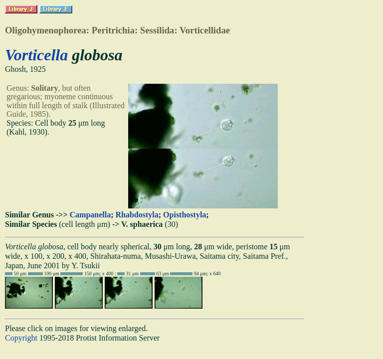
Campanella (90, 214)
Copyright (21, 338)
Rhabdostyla (137, 214)
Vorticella (36, 55)
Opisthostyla (184, 214)
